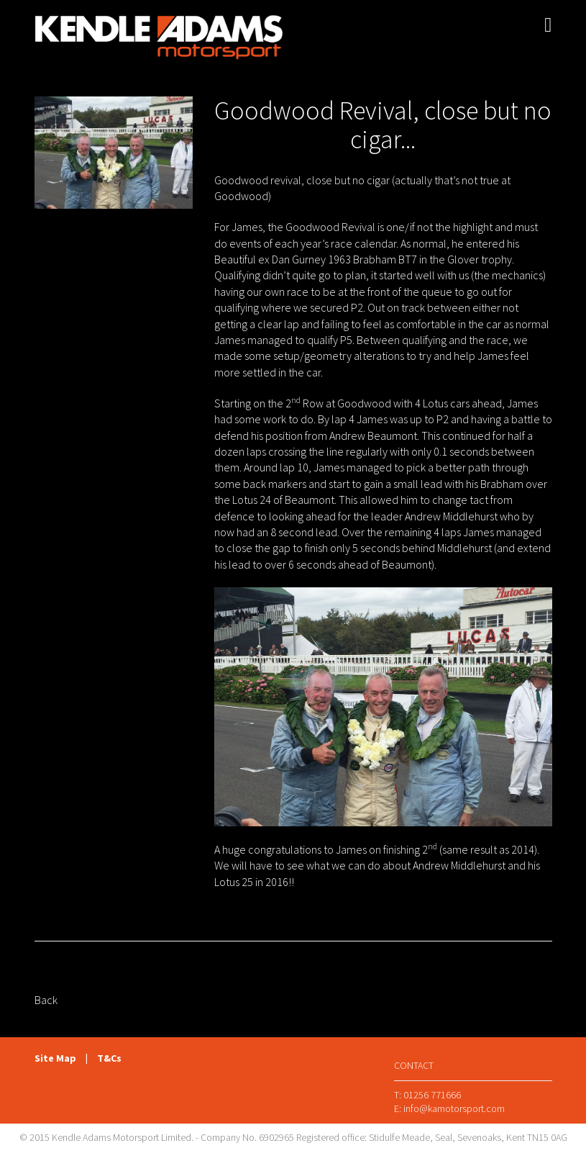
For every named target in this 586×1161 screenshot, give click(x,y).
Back (46, 1000)
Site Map (55, 1058)
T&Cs (109, 1058)
